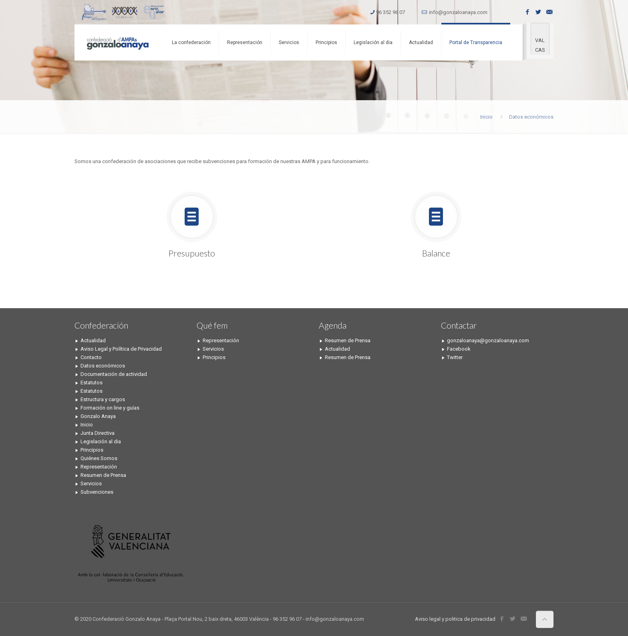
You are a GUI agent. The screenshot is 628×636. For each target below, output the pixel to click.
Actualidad (93, 340)
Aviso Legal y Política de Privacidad (121, 349)
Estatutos (92, 383)
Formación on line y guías (110, 408)
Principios (92, 450)
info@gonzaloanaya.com (458, 12)
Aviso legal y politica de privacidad (455, 619)
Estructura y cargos (103, 399)
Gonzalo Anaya (98, 416)
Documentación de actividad (114, 374)
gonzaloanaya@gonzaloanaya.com (488, 340)
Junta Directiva (98, 433)
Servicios (91, 484)
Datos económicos (103, 366)
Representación (99, 467)
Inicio (486, 117)
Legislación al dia (101, 441)
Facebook (459, 349)
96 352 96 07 (390, 12)
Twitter (455, 357)
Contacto (91, 357)
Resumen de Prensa (103, 475)
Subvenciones (97, 492)
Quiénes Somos (99, 458)
